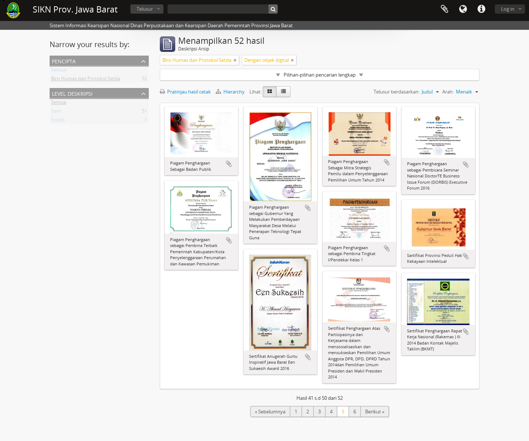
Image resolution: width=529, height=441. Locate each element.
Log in (507, 9)
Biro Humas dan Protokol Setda (85, 80)
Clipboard (444, 9)
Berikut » (374, 411)
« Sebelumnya (270, 411)
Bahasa (463, 9)
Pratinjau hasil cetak (185, 91)
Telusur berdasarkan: (397, 91)
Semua (58, 71)
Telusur (145, 9)
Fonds (58, 121)
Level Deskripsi (72, 93)
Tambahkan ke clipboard (229, 163)
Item (56, 112)
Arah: (448, 91)
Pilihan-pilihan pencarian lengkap (320, 74)
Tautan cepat (481, 9)
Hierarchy (231, 91)
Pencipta (64, 61)
